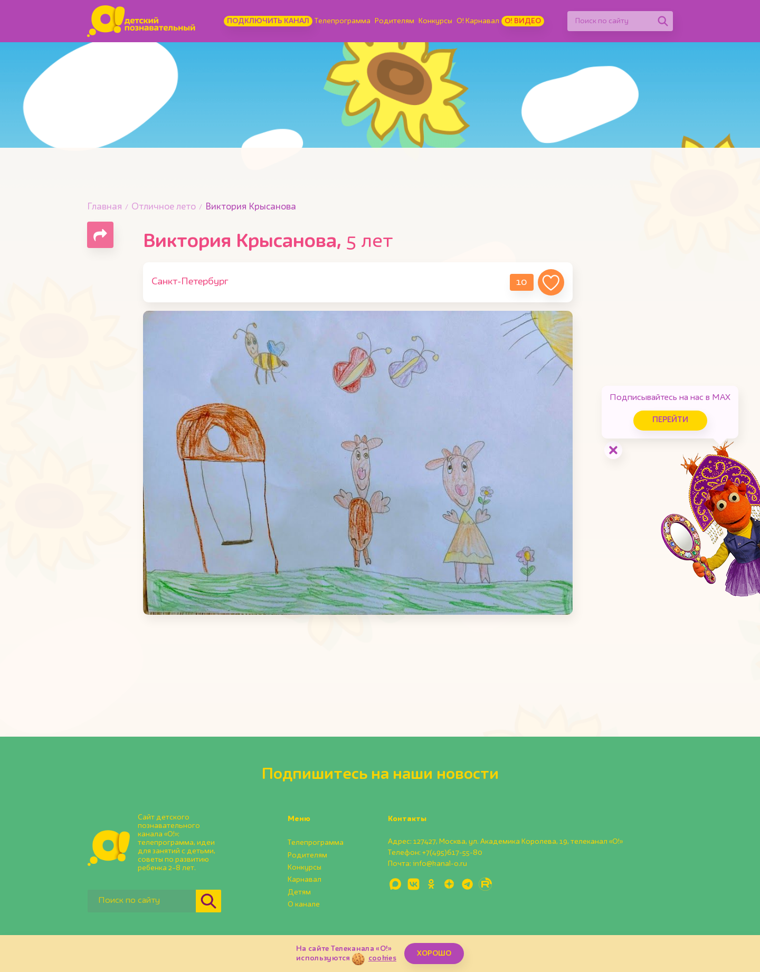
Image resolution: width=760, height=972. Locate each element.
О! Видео (523, 21)
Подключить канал (268, 21)
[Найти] (663, 21)
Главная (104, 207)
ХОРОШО (434, 953)
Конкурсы (435, 21)
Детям (299, 892)
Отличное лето (163, 207)
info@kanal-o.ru (440, 864)
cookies (382, 958)
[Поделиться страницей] (100, 235)
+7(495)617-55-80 (452, 853)
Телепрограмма (342, 21)
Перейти (670, 420)
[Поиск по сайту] (610, 21)
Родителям (394, 21)
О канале (304, 904)
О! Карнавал (478, 21)
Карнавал (304, 879)
